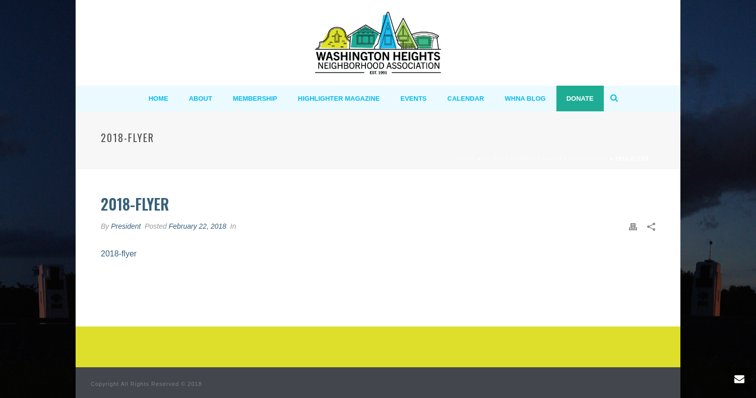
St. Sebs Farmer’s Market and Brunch (545, 159)
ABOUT (200, 98)
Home (466, 159)
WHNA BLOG (525, 98)
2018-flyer (119, 253)
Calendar (466, 98)
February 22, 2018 (197, 226)
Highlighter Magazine (339, 98)
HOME (158, 98)
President (126, 226)
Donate (580, 98)
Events (414, 98)
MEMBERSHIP (255, 98)
